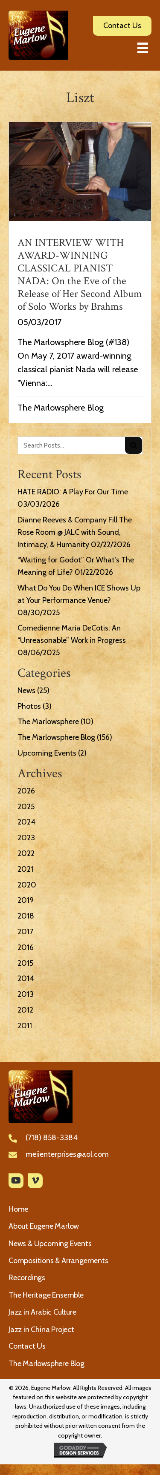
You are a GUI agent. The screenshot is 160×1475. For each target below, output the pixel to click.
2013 (25, 994)
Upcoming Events (46, 753)
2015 (25, 963)
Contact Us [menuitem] (27, 1346)
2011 (24, 1025)
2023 (26, 837)
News (26, 690)
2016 (25, 947)
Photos (29, 706)
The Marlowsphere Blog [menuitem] (46, 1363)
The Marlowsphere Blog (60, 407)
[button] (16, 1180)
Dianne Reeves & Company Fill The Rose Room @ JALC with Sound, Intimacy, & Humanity (74, 532)
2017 (25, 931)
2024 (26, 822)
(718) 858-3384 (52, 1137)
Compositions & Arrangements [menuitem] (58, 1260)
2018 (25, 916)
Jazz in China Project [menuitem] (41, 1329)
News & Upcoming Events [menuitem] (50, 1243)
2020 (26, 885)
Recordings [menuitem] (27, 1277)
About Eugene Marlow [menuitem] (44, 1226)
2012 (25, 1010)
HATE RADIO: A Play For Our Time (72, 491)
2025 (26, 806)
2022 (26, 853)
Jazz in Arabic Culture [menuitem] (42, 1312)
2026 (26, 791)
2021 (25, 869)
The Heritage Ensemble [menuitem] (46, 1295)
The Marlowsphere (48, 721)
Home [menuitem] (18, 1209)
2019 (25, 900)
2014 (25, 978)
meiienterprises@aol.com (67, 1154)
